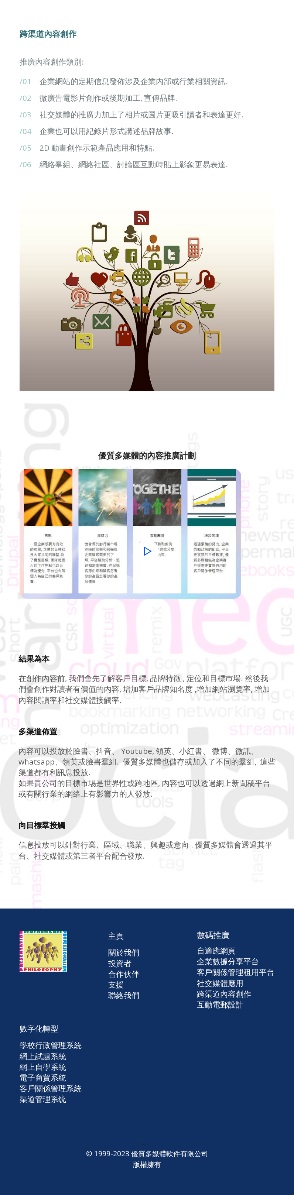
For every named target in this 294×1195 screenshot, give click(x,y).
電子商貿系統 (43, 1077)
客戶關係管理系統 (51, 1088)
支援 (116, 984)
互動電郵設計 (220, 1004)
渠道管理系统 (43, 1099)
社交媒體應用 (220, 983)
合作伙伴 (123, 974)
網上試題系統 (43, 1056)
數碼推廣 (213, 935)
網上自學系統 (43, 1067)
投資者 (119, 963)
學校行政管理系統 (51, 1045)
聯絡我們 (123, 995)
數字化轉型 (39, 1028)
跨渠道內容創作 (224, 994)
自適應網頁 (216, 950)
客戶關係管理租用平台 (235, 972)
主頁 (116, 936)
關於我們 (123, 952)
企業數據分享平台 (228, 961)
